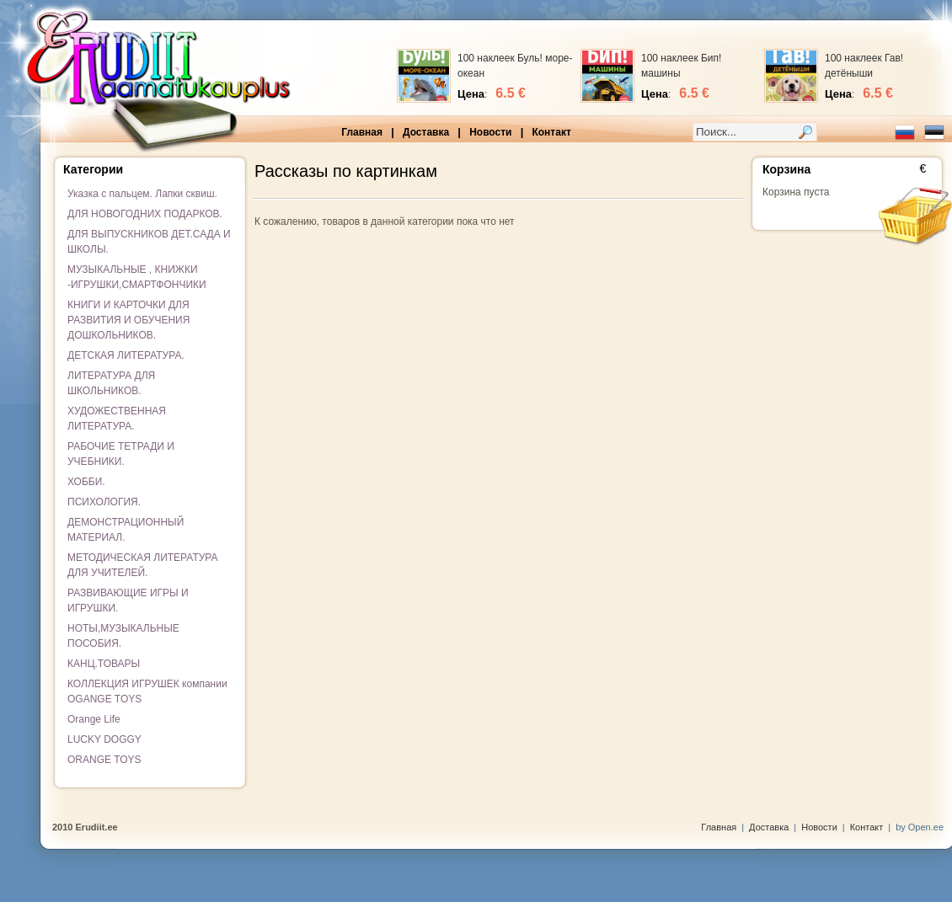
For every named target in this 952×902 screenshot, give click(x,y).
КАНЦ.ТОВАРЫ (103, 664)
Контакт (551, 132)
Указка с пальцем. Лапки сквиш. (142, 194)
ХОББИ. (86, 482)
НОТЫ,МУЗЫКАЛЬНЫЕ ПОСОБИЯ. (123, 635)
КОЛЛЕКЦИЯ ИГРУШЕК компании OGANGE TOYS (147, 691)
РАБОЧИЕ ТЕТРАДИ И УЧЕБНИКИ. (120, 453)
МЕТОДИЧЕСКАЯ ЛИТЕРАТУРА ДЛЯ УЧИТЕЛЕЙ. (142, 565)
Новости (490, 132)
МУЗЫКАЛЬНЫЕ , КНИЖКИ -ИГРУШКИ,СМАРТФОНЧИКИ (136, 277)
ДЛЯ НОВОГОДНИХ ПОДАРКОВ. (144, 214)
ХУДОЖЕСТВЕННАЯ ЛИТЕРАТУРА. (116, 418)
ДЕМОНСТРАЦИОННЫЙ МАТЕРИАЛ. (125, 529)
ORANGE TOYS (104, 760)
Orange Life (93, 719)
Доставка (426, 132)
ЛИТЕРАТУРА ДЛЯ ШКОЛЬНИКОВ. (111, 383)
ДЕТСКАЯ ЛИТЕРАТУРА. (126, 355)
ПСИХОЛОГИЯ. (104, 502)
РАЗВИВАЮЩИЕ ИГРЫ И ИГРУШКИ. (128, 600)
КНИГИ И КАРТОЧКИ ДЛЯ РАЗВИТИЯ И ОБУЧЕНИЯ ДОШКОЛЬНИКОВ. (128, 320)
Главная (361, 132)
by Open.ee (920, 827)
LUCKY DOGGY (104, 739)
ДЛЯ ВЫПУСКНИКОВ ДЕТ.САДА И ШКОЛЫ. (149, 241)
